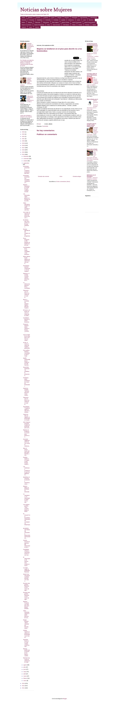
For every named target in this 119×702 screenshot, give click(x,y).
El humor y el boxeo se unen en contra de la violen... (26, 312)
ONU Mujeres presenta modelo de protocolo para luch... (26, 425)
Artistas (23, 17)
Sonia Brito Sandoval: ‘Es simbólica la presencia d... (26, 371)
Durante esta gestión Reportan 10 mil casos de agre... (26, 587)
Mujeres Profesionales (39, 24)
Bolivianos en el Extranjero (91, 175)
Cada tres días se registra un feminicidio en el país (26, 417)
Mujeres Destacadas (76, 22)
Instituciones (71, 20)
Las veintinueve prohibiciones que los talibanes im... (26, 471)
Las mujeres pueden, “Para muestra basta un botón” (26, 508)
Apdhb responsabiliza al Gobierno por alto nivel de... (26, 361)
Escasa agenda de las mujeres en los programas (26, 232)
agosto (25, 665)
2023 (23, 134)
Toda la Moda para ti (92, 99)
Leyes (84, 20)
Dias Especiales (83, 17)
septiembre (26, 163)
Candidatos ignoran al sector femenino (26, 320)
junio (24, 669)
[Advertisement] (59, 34)
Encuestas (31, 20)
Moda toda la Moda (92, 149)
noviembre (26, 158)
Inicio (61, 176)
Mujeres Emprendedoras (89, 22)
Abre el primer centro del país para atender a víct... (26, 452)
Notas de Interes (56, 24)
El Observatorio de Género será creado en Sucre (26, 561)
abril (24, 674)
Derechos (67, 17)
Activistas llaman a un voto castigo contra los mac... (26, 643)
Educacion (24, 20)
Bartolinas (30, 17)
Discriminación (93, 17)
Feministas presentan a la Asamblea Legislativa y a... (26, 179)
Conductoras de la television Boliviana (92, 44)
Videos (30, 27)
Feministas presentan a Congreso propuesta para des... (26, 170)
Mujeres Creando (65, 22)
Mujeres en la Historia (26, 24)
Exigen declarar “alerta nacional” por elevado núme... (26, 624)
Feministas (56, 20)
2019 (23, 143)
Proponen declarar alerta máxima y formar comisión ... (26, 328)
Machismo (91, 20)
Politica (73, 24)
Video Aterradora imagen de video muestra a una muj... (26, 206)
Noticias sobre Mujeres (46, 10)
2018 (23, 145)
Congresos (45, 17)
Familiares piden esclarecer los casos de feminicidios (26, 382)
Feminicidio (47, 20)
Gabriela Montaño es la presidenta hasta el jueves (30, 46)
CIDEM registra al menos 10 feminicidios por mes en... (26, 634)
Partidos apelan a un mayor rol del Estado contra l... (26, 461)
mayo (25, 671)
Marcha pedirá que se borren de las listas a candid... (26, 652)
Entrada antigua (77, 176)
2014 (23, 154)
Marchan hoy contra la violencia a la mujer (26, 660)
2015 (23, 152)
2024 (23, 132)
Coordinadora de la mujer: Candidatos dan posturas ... (26, 251)
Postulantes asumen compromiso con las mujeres (26, 268)
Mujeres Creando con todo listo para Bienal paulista (26, 605)
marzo (25, 676)
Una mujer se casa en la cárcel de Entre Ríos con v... (26, 215)
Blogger (65, 698)
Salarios (94, 24)
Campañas (38, 17)
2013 (23, 683)
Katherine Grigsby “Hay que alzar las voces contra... (26, 392)
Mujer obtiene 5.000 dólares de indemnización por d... (26, 260)
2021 (23, 138)
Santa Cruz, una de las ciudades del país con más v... (26, 578)
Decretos (59, 17)
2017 (23, 147)
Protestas (87, 24)
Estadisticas (39, 20)
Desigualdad (74, 17)
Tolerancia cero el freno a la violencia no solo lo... (26, 294)
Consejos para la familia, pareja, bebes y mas (91, 125)
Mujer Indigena (55, 22)
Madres (23, 22)
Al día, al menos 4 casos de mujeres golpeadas (26, 345)
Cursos (52, 17)
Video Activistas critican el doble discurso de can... (26, 614)
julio (24, 667)
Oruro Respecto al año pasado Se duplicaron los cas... (26, 242)
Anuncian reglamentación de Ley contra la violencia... (26, 442)
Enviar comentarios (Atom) (63, 181)
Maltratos (30, 22)
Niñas (48, 24)
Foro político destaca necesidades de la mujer (26, 353)
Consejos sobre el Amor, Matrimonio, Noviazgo (92, 75)
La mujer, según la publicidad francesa (26, 570)
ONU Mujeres (66, 24)
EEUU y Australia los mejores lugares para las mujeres (26, 304)
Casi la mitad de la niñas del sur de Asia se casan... (26, 337)
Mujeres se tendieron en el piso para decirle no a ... (26, 433)
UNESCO (24, 27)
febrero (25, 678)
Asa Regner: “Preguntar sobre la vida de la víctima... (26, 409)
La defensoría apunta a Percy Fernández (26, 285)
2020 (23, 141)
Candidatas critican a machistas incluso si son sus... (26, 552)
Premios (80, 24)
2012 (23, 685)
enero (25, 680)
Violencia (37, 27)
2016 (23, 150)
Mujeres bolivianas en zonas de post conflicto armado (26, 188)
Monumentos (46, 22)
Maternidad (37, 22)
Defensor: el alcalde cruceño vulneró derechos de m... (26, 277)
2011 (23, 688)
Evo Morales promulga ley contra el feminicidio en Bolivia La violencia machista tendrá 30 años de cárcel (27, 63)
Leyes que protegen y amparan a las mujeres (26, 116)
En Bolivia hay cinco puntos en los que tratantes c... (26, 223)
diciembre (26, 156)
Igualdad (63, 20)
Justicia (78, 20)
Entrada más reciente (43, 176)
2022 (23, 136)
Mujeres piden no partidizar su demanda (26, 489)
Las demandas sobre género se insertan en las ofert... (26, 197)
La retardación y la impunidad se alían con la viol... (26, 498)
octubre (25, 160)
